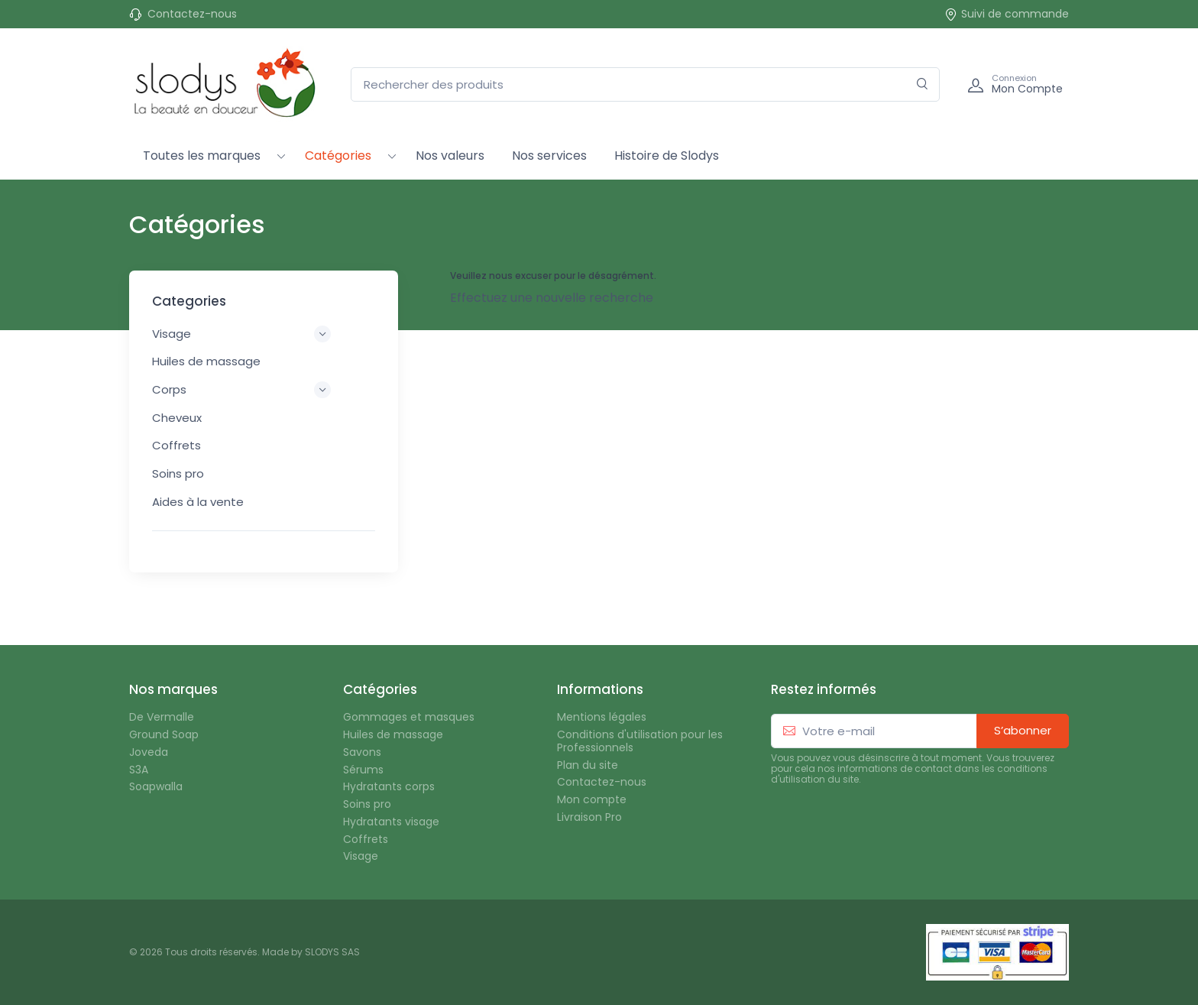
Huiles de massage (206, 361)
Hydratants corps (389, 786)
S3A (138, 769)
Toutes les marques (202, 155)
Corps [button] (241, 389)
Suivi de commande (1006, 14)
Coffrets (176, 445)
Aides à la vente (198, 502)
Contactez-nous (192, 14)
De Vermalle (161, 717)
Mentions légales (601, 717)
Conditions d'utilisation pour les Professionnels (640, 741)
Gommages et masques (408, 717)
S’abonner (1022, 730)
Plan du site (587, 765)
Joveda (148, 752)
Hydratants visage (391, 821)
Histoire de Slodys (666, 155)
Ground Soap (164, 734)
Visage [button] (241, 334)
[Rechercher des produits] (645, 84)
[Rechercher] (922, 84)
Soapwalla (156, 786)
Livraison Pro (589, 817)
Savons (362, 752)
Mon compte (592, 799)
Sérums (363, 769)
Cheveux (177, 418)
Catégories (338, 155)
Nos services (549, 155)
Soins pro (178, 473)
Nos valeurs (450, 155)
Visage (360, 856)
